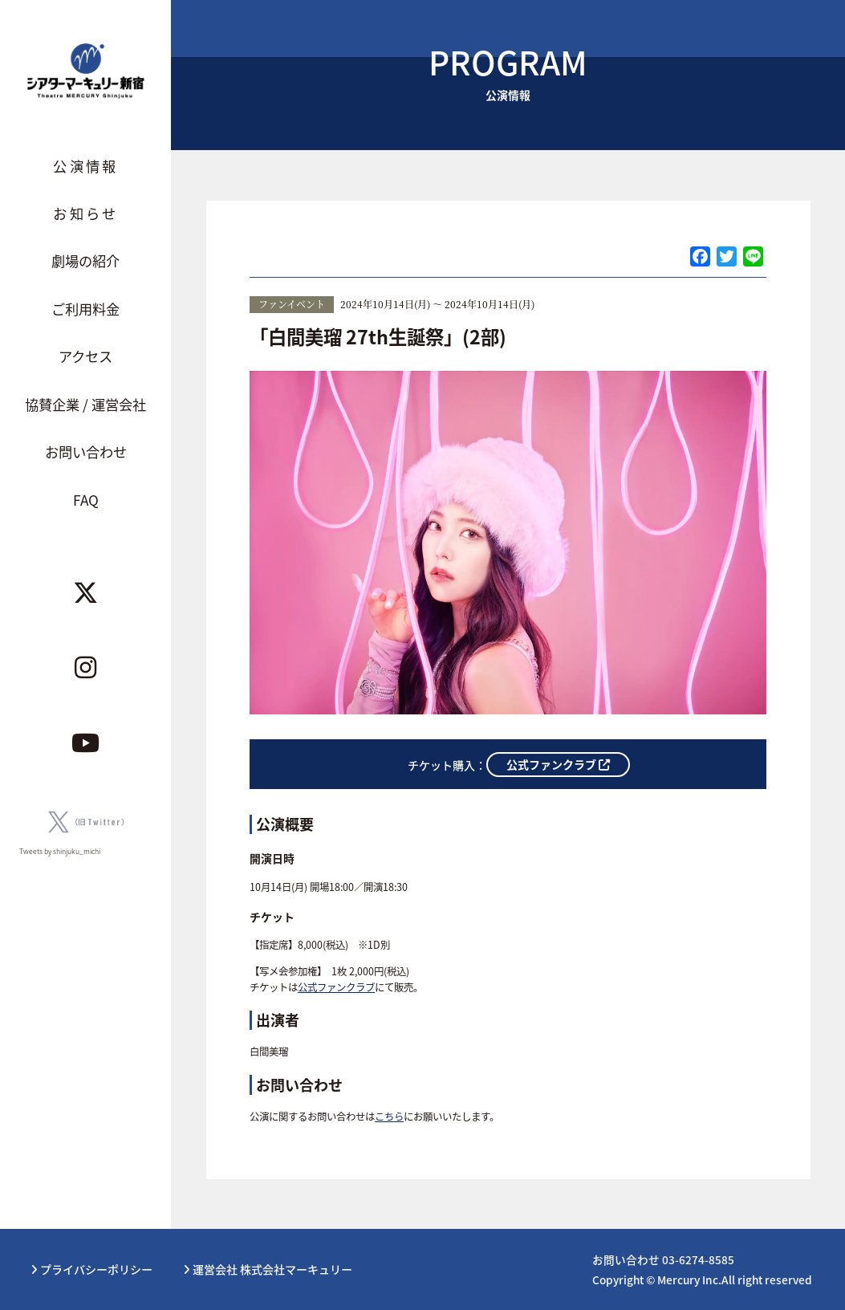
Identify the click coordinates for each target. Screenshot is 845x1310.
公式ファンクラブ (336, 987)
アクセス (85, 356)
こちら (389, 1116)
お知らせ (85, 213)
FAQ (86, 500)
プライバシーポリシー (91, 1269)
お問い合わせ (86, 451)
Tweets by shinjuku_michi (59, 851)
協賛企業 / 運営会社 (85, 404)
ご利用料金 (85, 309)
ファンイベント (291, 304)
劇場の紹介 (85, 260)
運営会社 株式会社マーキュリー (267, 1269)
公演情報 (85, 166)
